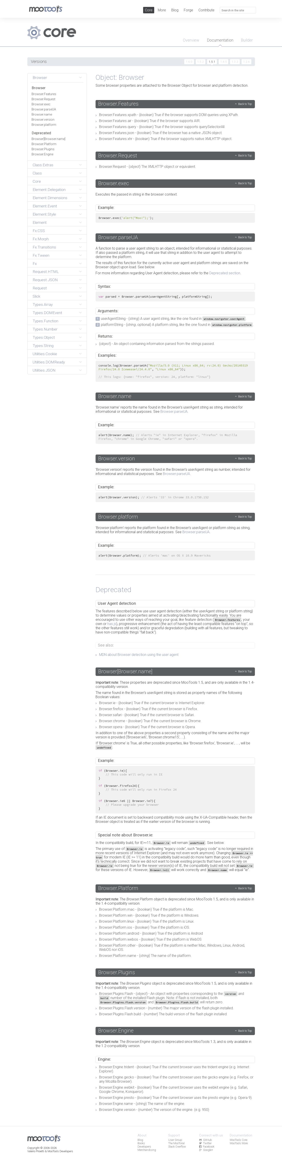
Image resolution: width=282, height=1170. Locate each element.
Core (148, 10)
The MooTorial (176, 1143)
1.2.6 (246, 61)
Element (40, 222)
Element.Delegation (49, 189)
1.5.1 (212, 61)
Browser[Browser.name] (48, 139)
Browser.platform (44, 125)
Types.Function (45, 321)
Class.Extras (43, 165)
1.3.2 (235, 61)
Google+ (206, 1150)
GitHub (205, 1140)
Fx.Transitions (44, 247)
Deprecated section (224, 273)
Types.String (43, 345)
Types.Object (44, 337)
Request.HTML (46, 271)
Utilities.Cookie (45, 354)
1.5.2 (200, 61)
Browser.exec (41, 104)
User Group (175, 1140)
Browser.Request (43, 99)
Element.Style (44, 214)
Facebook (206, 1146)
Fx (35, 263)
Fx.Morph (41, 239)
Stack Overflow (177, 1146)
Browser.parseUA (44, 109)
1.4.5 (223, 61)
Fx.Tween (41, 255)
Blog (174, 10)
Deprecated (41, 133)
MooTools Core (238, 1140)
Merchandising (147, 1150)
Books (141, 1143)
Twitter (205, 1143)
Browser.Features (44, 94)
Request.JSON (45, 280)
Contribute (206, 10)
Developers (144, 1146)
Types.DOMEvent (47, 313)
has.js (111, 624)
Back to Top (245, 104)
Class (37, 173)
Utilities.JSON (44, 370)
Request (40, 288)
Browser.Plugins (43, 149)
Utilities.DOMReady (49, 362)
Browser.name (42, 114)
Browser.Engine (42, 154)
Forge (188, 10)
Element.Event (45, 206)
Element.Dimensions (50, 198)
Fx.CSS (39, 230)
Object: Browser (120, 77)
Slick (36, 296)
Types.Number (45, 329)
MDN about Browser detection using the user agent (138, 655)
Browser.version (43, 120)
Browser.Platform (44, 144)
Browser (40, 77)
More (162, 10)
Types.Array (43, 304)
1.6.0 (189, 61)
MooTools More (239, 1143)
